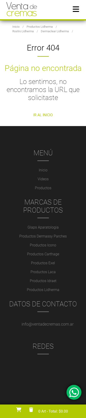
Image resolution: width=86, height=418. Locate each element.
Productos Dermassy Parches (43, 236)
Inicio (43, 170)
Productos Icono (43, 245)
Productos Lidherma (43, 290)
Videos (43, 179)
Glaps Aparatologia (43, 227)
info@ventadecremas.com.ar (48, 324)
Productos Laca (43, 272)
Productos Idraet (43, 281)
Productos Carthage (43, 254)
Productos (43, 188)
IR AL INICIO (43, 115)
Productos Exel (43, 263)
